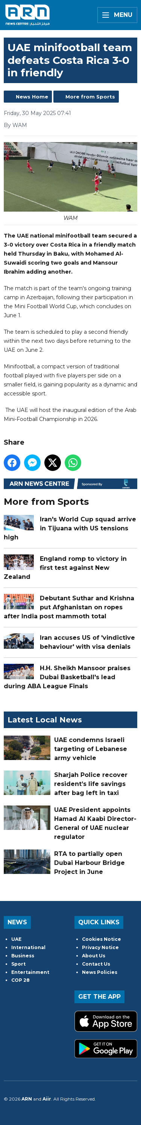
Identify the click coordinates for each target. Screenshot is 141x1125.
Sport (18, 964)
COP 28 (20, 980)
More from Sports (90, 97)
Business (22, 955)
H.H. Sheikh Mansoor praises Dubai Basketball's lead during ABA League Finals (67, 676)
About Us (93, 955)
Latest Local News (45, 719)
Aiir (46, 1099)
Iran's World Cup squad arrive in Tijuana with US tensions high (70, 528)
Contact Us (96, 964)
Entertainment (30, 972)
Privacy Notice (100, 947)
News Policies (99, 972)
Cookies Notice (101, 939)
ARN (26, 1099)
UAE (16, 939)
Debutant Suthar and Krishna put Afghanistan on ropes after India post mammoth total (69, 606)
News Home (32, 97)
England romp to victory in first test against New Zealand (65, 567)
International (28, 947)
